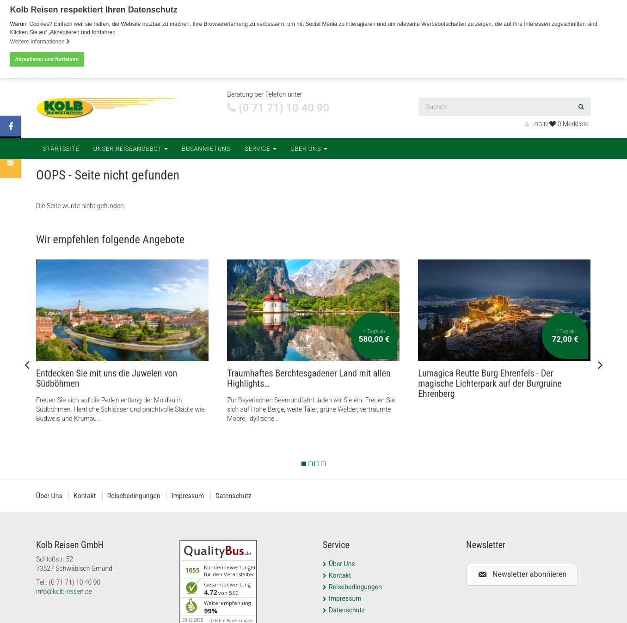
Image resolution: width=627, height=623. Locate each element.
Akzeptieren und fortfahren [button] (47, 59)
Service (261, 146)
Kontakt (85, 494)
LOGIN (536, 122)
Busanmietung (206, 146)
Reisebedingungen (133, 494)
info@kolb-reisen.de (64, 589)
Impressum (188, 494)
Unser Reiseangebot (130, 146)
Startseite (61, 146)
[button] (522, 573)
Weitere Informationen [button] (40, 41)
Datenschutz (233, 494)
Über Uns (308, 146)
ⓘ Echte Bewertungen (231, 619)
